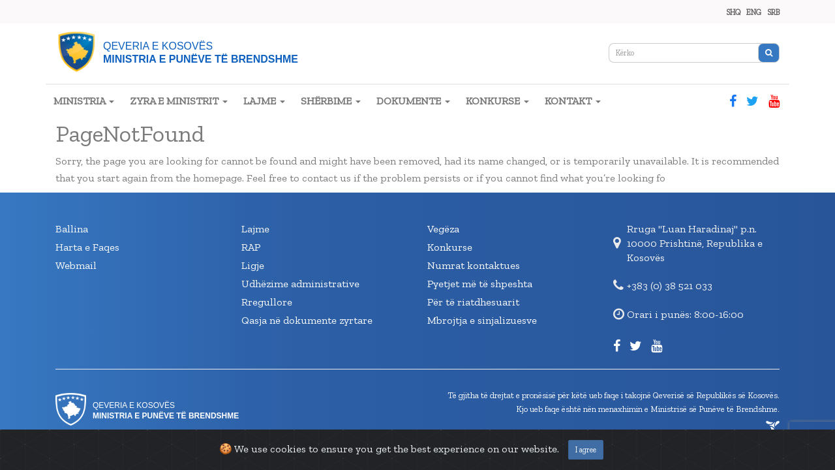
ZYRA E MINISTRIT (179, 101)
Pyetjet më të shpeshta (479, 283)
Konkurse (449, 247)
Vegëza (443, 229)
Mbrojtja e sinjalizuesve (482, 320)
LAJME (264, 101)
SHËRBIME (331, 101)
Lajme (255, 229)
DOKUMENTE (413, 101)
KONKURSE (497, 101)
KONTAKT (573, 101)
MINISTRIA (83, 101)
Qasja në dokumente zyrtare (306, 320)
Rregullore (266, 302)
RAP (250, 247)
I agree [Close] (585, 449)
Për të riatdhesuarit (473, 302)
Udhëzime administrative (300, 283)
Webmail (76, 265)
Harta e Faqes (87, 247)
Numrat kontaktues (473, 265)
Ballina (71, 229)
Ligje (252, 265)
